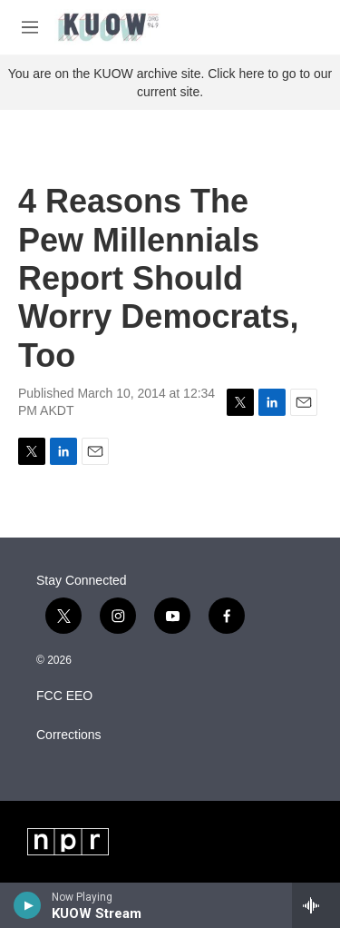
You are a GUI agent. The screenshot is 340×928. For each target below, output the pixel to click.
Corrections (69, 735)
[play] (27, 905)
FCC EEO (64, 696)
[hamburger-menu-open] (30, 27)
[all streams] (316, 905)
